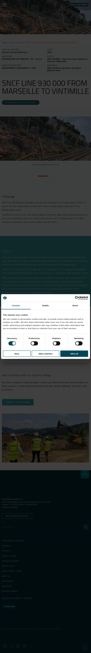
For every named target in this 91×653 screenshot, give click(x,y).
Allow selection (45, 353)
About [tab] (75, 305)
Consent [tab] (16, 305)
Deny (16, 353)
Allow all (74, 353)
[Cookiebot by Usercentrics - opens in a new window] (76, 298)
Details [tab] (45, 305)
